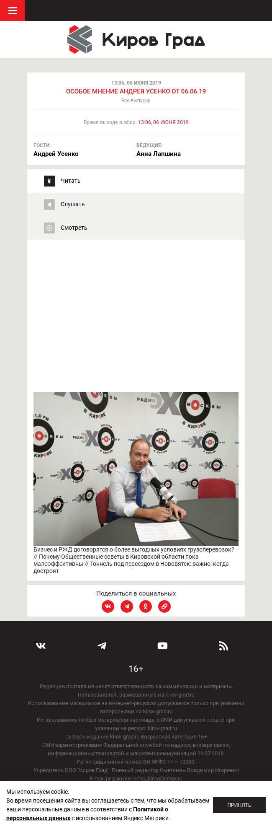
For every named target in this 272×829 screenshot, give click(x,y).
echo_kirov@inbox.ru (157, 778)
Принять (239, 805)
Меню (12, 10)
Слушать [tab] (73, 204)
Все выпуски (136, 101)
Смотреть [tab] (74, 227)
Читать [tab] (71, 180)
